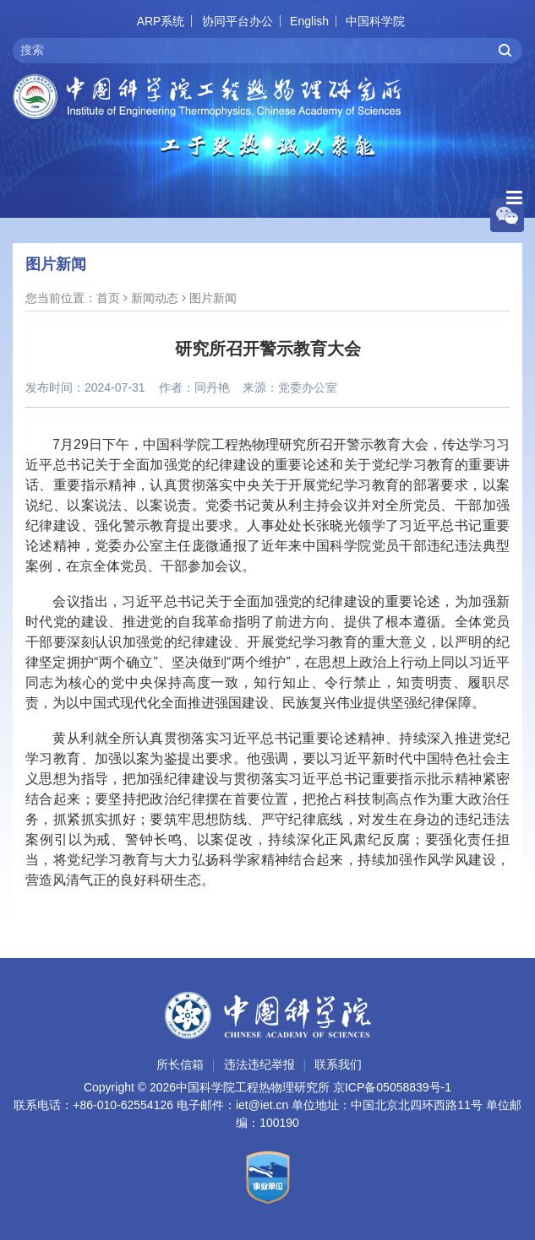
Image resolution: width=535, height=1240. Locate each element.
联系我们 (338, 1064)
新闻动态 (154, 298)
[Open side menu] (514, 198)
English (309, 21)
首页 (108, 298)
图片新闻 (213, 298)
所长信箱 (180, 1064)
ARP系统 (161, 21)
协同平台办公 (237, 21)
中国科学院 (375, 21)
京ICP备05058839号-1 (392, 1087)
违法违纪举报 (259, 1064)
